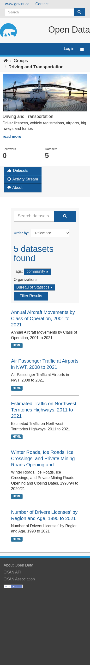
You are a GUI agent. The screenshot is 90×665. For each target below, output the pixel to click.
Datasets (17, 170)
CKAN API (12, 572)
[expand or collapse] (82, 50)
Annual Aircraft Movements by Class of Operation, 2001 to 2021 (43, 318)
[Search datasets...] (34, 216)
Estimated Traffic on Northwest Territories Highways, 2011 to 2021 (43, 410)
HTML (17, 345)
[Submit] (79, 12)
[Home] (6, 60)
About (14, 187)
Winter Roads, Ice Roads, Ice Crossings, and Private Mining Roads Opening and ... (43, 458)
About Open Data (18, 565)
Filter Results (31, 296)
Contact (41, 4)
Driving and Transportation (36, 66)
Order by (21, 233)
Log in (69, 48)
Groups (21, 60)
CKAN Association (19, 579)
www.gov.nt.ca (17, 4)
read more (12, 136)
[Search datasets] (45, 12)
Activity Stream (22, 179)
